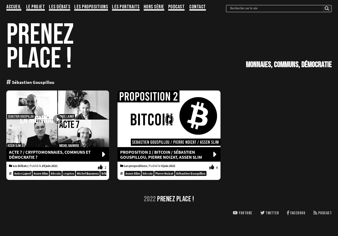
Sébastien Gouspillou (190, 173)
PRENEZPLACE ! (40, 46)
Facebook (296, 213)
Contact (197, 7)
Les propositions (91, 7)
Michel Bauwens (88, 173)
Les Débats (59, 7)
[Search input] (275, 8)
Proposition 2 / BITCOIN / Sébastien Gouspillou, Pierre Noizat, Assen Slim (169, 155)
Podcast (176, 7)
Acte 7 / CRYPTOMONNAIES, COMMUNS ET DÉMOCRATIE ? (57, 155)
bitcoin (56, 173)
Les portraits (126, 7)
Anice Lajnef (22, 173)
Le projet (35, 7)
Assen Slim (41, 173)
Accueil (13, 7)
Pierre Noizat (164, 173)
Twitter (269, 213)
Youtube (242, 213)
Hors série (154, 7)
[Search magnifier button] (326, 9)
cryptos (68, 173)
